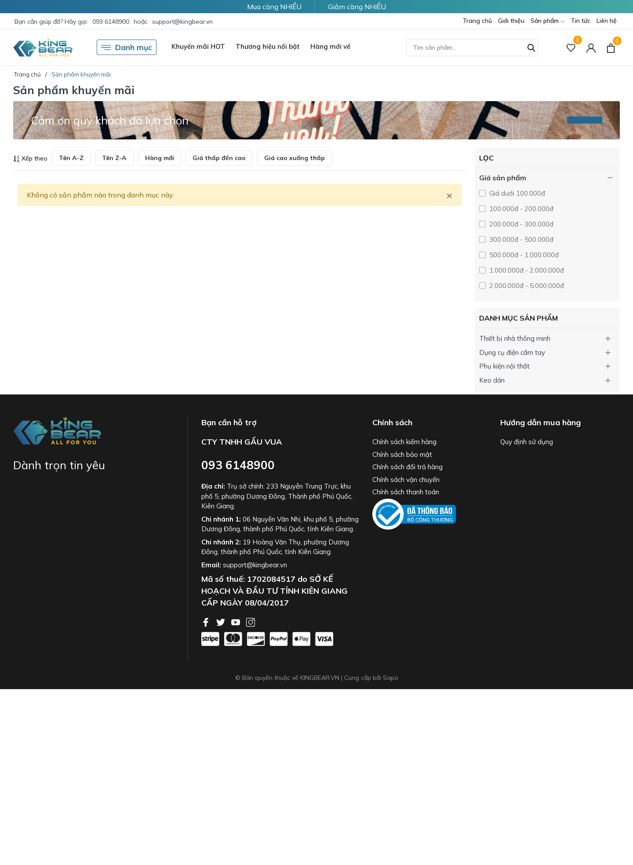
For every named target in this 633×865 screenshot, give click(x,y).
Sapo (390, 678)
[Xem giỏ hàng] (610, 47)
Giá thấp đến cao (219, 158)
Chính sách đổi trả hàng (407, 467)
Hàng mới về (330, 46)
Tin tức (580, 21)
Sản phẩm (548, 21)
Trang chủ (477, 21)
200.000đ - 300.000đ (520, 224)
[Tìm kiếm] (531, 46)
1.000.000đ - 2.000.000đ (525, 270)
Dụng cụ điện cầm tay (512, 352)
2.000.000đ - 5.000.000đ (525, 285)
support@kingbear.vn (182, 22)
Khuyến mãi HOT (198, 46)
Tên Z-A (114, 158)
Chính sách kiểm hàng (404, 442)
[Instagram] (250, 621)
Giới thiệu (511, 21)
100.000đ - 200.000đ (520, 208)
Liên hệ (607, 21)
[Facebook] (206, 621)
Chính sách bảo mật (402, 454)
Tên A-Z (71, 158)
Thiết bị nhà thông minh (514, 338)
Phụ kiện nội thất (504, 366)
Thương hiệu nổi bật (268, 46)
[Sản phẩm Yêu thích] (571, 47)
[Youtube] (236, 621)
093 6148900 (110, 22)
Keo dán (492, 380)
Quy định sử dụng (526, 442)
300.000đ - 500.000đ (520, 239)
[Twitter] (221, 621)
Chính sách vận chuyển (406, 479)
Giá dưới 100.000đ (516, 193)
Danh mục (126, 47)
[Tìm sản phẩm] (472, 47)
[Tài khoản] (591, 47)
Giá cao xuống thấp (294, 158)
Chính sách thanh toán (405, 492)
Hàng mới (159, 158)
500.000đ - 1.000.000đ (523, 255)
